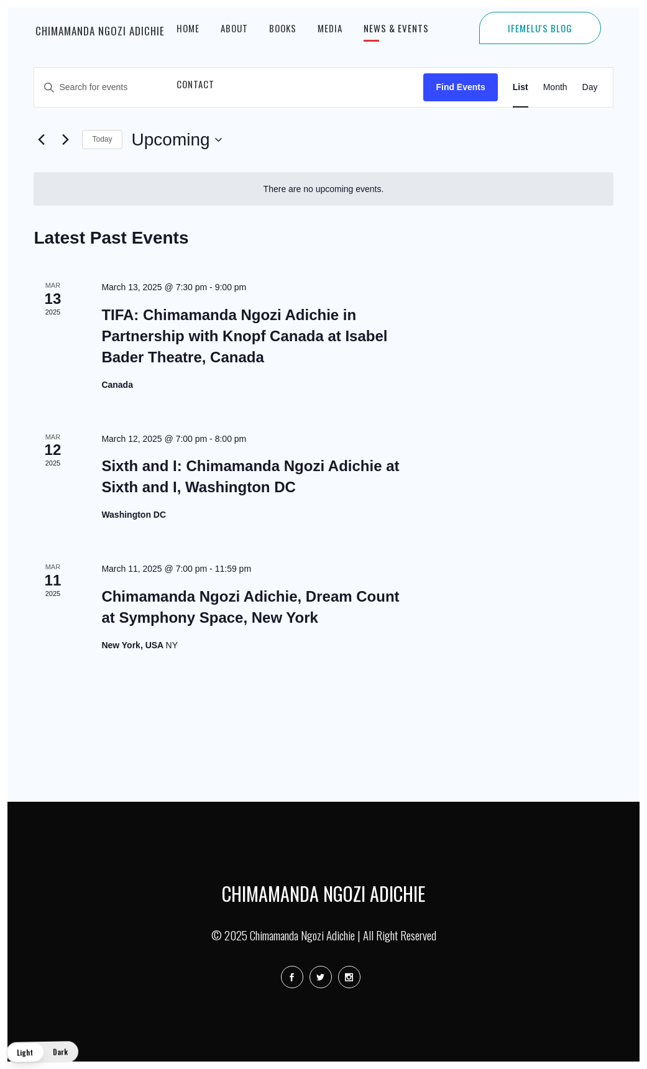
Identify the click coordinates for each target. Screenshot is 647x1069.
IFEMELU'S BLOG (540, 28)
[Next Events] (65, 139)
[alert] (323, 189)
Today (102, 139)
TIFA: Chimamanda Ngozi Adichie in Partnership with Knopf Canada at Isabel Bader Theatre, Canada (244, 335)
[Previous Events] (41, 139)
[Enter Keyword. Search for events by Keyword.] (228, 87)
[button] (43, 1052)
